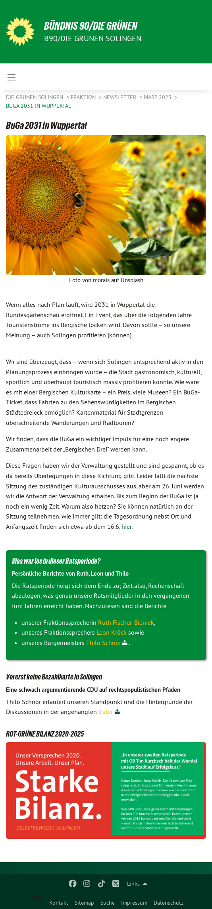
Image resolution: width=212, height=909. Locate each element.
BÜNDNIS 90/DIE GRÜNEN (90, 26)
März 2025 (158, 97)
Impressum (134, 902)
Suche (107, 902)
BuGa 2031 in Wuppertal (38, 105)
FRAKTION (84, 97)
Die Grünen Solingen (35, 97)
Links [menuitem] (133, 883)
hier (126, 526)
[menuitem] (58, 901)
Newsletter (120, 97)
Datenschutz (168, 902)
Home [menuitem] (36, 896)
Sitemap (84, 902)
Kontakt (58, 902)
